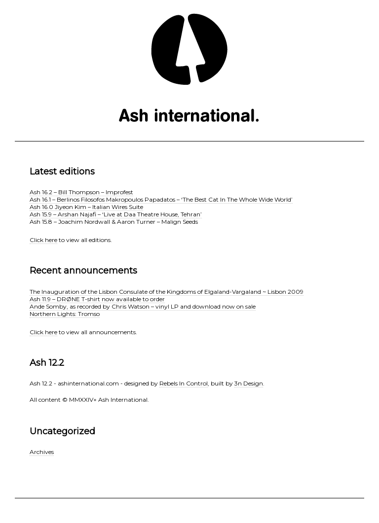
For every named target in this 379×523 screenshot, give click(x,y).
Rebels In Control (183, 383)
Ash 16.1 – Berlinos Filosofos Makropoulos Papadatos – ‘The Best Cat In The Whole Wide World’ (161, 199)
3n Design (248, 383)
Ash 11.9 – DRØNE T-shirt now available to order (97, 299)
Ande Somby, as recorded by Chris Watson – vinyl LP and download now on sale (143, 306)
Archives (42, 451)
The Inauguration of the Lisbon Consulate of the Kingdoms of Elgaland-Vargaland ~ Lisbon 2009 (166, 291)
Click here (43, 240)
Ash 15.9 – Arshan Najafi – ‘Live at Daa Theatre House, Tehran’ (116, 214)
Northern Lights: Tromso (65, 313)
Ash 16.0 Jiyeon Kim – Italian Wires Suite (86, 206)
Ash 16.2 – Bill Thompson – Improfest (81, 192)
